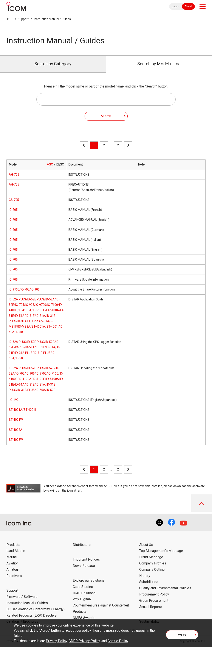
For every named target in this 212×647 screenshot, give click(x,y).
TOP (9, 19)
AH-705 (14, 174)
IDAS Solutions (84, 593)
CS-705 (14, 200)
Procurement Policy (154, 594)
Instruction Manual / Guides (52, 19)
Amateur (12, 569)
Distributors (82, 545)
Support (23, 19)
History (144, 576)
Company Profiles (152, 563)
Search (106, 116)
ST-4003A (15, 429)
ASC (50, 164)
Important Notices (86, 559)
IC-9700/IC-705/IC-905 (24, 289)
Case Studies (83, 587)
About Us (146, 545)
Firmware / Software (21, 597)
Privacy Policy (56, 641)
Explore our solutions (89, 580)
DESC (60, 164)
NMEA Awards (83, 618)
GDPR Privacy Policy (84, 641)
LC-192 (14, 400)
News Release (84, 566)
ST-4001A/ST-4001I (22, 409)
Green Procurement (153, 601)
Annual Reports (150, 607)
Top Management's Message (161, 551)
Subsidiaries (148, 582)
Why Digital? (82, 599)
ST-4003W (16, 439)
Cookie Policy (118, 641)
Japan (175, 6)
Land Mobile (15, 551)
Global (188, 6)
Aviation (12, 563)
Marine (11, 557)
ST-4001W (16, 419)
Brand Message (151, 557)
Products (13, 545)
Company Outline (152, 569)
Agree (182, 634)
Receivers (14, 576)
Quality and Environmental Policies (165, 588)
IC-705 (13, 209)
